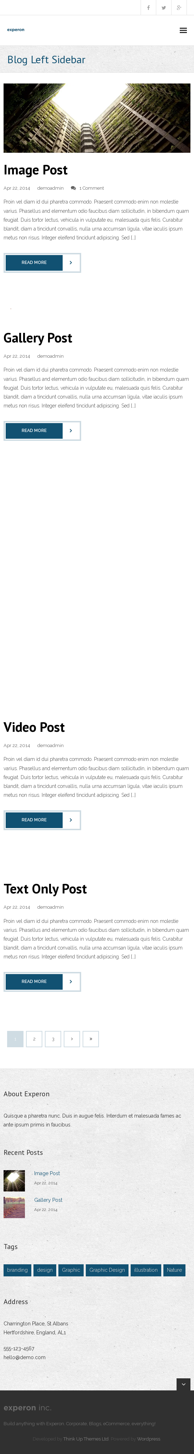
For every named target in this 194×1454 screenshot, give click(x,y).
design (45, 1270)
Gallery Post (38, 337)
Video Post (34, 726)
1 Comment (91, 188)
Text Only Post (45, 888)
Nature (174, 1270)
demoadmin (50, 188)
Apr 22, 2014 (45, 1182)
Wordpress (148, 1439)
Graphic (71, 1270)
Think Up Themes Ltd (86, 1439)
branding (17, 1270)
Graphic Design (107, 1270)
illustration (146, 1270)
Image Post (36, 169)
